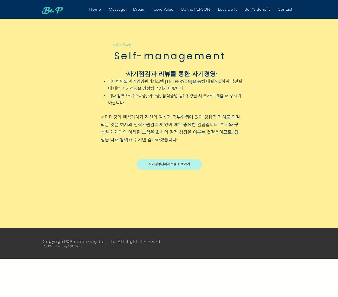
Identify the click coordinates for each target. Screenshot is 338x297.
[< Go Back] (121, 44)
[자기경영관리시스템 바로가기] (169, 164)
